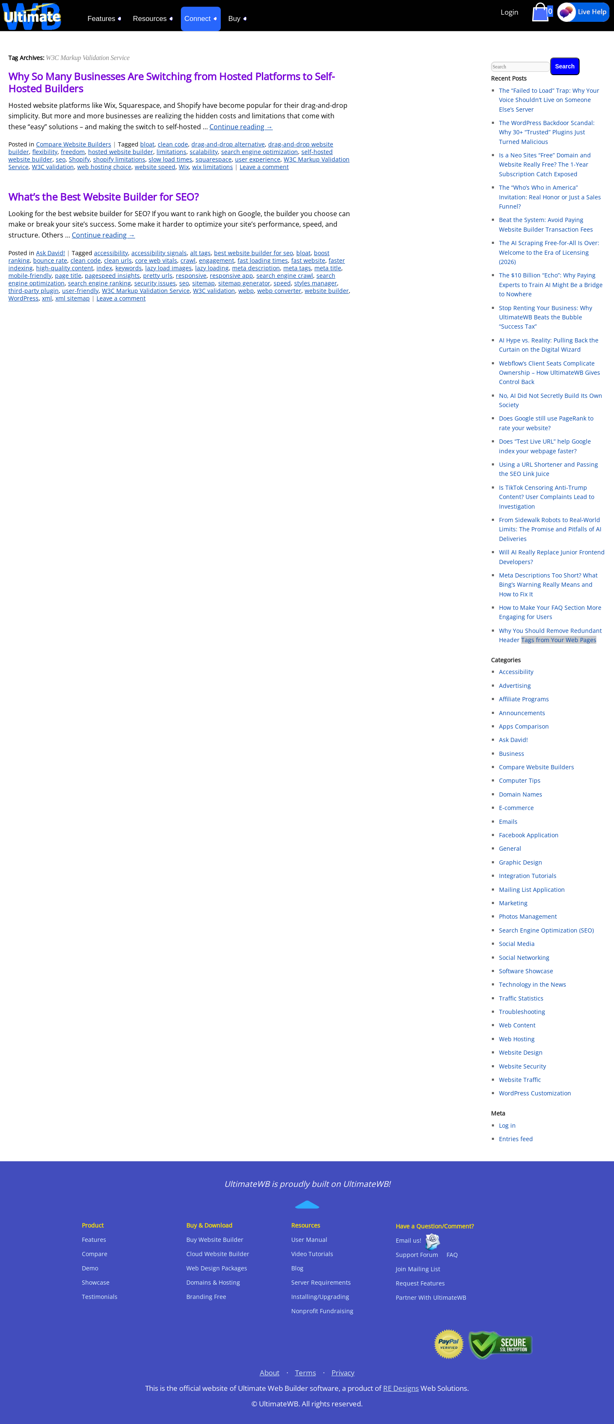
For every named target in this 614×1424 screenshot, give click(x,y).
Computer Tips (520, 780)
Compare (94, 1254)
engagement (216, 260)
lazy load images (168, 268)
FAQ (452, 1255)
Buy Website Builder (214, 1240)
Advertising (515, 686)
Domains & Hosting (213, 1282)
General (510, 848)
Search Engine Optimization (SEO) (546, 930)
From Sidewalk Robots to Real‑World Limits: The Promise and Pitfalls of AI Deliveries (550, 529)
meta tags (297, 268)
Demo (90, 1268)
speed (282, 283)
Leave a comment (264, 167)
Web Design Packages (216, 1268)
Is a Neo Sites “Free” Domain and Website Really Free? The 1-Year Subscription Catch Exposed (545, 164)
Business (511, 754)
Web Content (517, 1025)
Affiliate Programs (524, 699)
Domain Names (520, 794)
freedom (73, 152)
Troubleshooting (522, 1012)
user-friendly (80, 291)
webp (246, 291)
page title (68, 276)
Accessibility (516, 672)
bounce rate (50, 260)
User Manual (309, 1240)
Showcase (96, 1282)
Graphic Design (520, 862)
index (104, 268)
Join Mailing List (418, 1269)
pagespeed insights (112, 276)
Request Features (420, 1283)
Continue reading (241, 126)
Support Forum (417, 1255)
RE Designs (401, 1388)
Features (94, 1240)
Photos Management (528, 916)
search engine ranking (99, 283)
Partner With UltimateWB (431, 1297)
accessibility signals (159, 253)
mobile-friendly (30, 276)
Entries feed (516, 1139)
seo (60, 159)
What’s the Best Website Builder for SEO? (103, 197)
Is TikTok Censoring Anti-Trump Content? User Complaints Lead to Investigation (546, 496)
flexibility (44, 152)
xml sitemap (72, 298)
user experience (257, 159)
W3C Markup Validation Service (146, 291)
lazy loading (212, 268)
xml (47, 298)
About (270, 1372)
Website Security (522, 1066)
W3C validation (53, 167)
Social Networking (524, 958)
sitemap (203, 283)
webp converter (279, 291)
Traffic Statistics (521, 998)
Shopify (79, 159)
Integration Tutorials (528, 876)
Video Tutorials (312, 1254)
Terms (305, 1372)
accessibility (111, 253)
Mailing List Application (532, 890)
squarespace (214, 159)
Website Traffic (520, 1080)
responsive (191, 276)
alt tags (200, 253)
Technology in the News (532, 984)
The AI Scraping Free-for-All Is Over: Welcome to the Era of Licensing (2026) (549, 252)
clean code (173, 144)
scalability (204, 152)
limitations (171, 152)
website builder (327, 291)
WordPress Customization (535, 1093)
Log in (507, 1125)
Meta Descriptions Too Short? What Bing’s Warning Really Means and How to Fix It (548, 584)
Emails (508, 822)
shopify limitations (119, 159)
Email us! (408, 1240)
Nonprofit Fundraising (322, 1311)
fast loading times (263, 260)
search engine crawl (284, 276)
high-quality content (64, 268)
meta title (327, 268)
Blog (297, 1268)
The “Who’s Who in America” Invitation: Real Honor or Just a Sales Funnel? (550, 196)
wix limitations (212, 167)
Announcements (522, 713)
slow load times (170, 159)
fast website (308, 260)
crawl (188, 260)
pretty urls (157, 276)
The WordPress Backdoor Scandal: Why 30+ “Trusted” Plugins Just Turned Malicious (547, 132)
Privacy (343, 1372)
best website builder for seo (253, 253)
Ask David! (50, 253)
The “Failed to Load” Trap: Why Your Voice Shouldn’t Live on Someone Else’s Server (549, 99)
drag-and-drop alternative (228, 144)
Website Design (521, 1052)
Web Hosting (517, 1039)
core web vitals (156, 260)
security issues (155, 283)
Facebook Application (529, 835)
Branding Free (206, 1297)
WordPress (23, 298)
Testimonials (100, 1297)
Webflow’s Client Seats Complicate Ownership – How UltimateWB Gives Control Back (549, 372)
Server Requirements (321, 1282)
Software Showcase (526, 971)
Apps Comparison (524, 726)
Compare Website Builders (73, 144)
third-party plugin (33, 291)
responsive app (231, 276)
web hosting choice (104, 167)
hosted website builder (120, 152)
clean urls (118, 260)
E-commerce (516, 808)
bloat (147, 144)
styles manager (315, 283)
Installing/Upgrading (320, 1297)
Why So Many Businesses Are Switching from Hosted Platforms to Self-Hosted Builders (171, 82)
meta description (256, 268)
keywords (128, 268)
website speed (155, 167)
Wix (184, 167)
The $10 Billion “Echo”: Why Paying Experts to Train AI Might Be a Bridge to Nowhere (551, 284)
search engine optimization (259, 152)
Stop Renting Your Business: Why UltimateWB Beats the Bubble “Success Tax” (545, 317)
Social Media (517, 944)
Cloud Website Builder (217, 1254)
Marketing (513, 903)
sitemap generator (244, 283)
